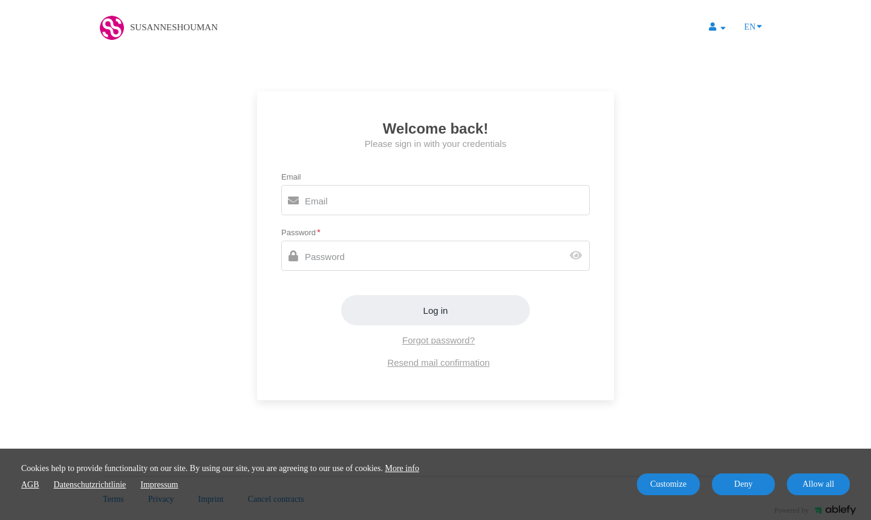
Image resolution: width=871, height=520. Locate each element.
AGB (30, 484)
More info (402, 468)
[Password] (435, 256)
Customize (668, 484)
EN (753, 26)
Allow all (819, 484)
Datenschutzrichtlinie (90, 484)
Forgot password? (438, 340)
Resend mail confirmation (438, 362)
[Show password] (579, 256)
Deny (743, 484)
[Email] (435, 200)
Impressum (159, 484)
